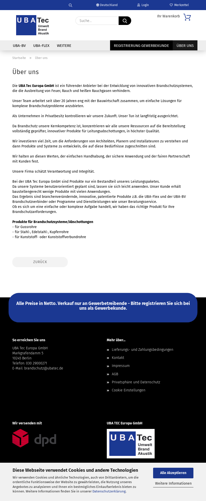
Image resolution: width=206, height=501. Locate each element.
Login (143, 5)
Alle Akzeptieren (173, 473)
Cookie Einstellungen (128, 390)
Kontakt (118, 358)
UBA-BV (19, 45)
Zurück (40, 262)
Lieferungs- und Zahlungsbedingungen (142, 350)
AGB (115, 374)
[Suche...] (125, 20)
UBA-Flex (41, 45)
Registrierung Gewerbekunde (141, 45)
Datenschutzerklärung (109, 491)
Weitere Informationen (173, 483)
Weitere (64, 45)
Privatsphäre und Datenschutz (136, 382)
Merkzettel (179, 5)
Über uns (185, 45)
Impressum (121, 366)
